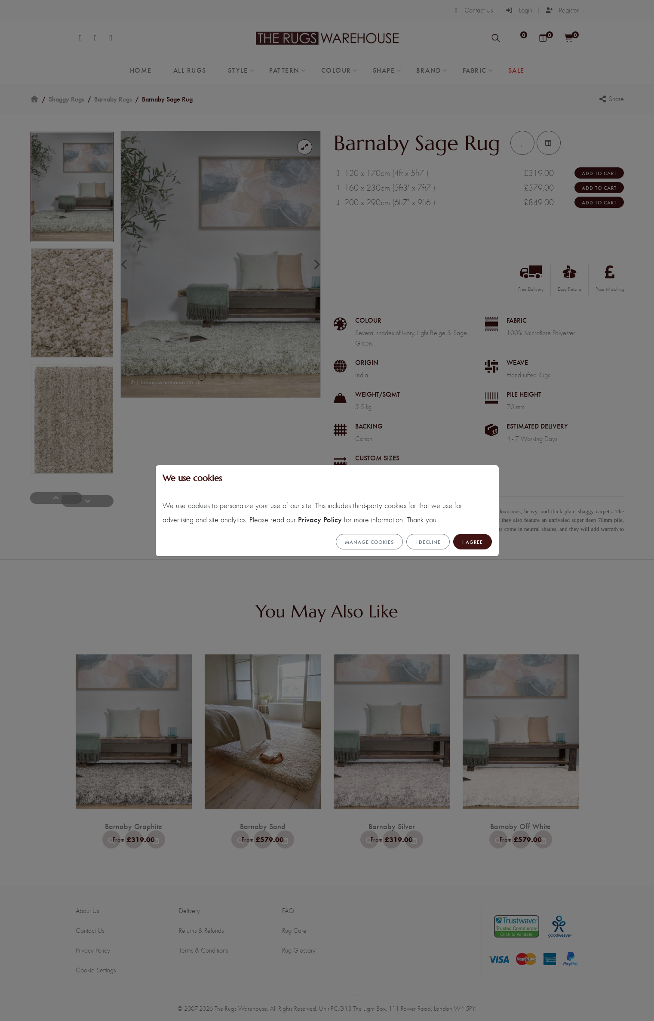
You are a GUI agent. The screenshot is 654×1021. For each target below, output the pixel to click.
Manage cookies (369, 541)
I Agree (472, 541)
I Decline (428, 541)
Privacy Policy (320, 519)
